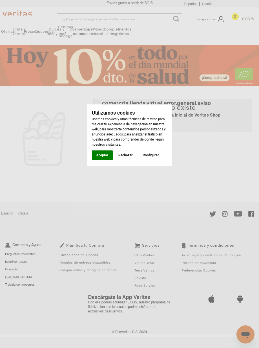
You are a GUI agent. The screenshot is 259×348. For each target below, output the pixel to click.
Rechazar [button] (125, 155)
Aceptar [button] (102, 155)
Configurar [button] (151, 155)
